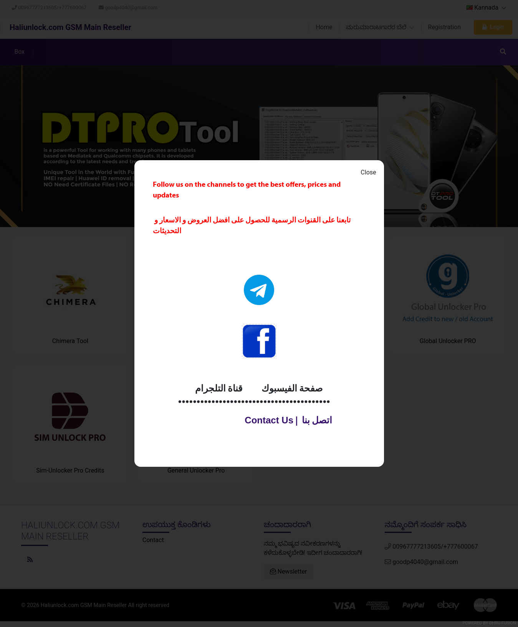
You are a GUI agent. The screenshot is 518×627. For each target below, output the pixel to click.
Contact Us (265, 420)
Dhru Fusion (502, 622)
